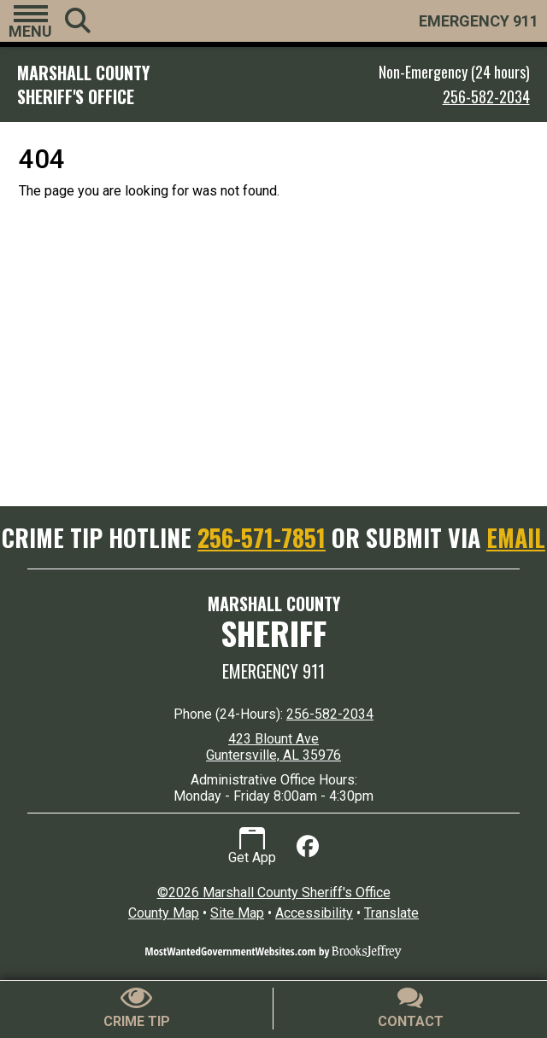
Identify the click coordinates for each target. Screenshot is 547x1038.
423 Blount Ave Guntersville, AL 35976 (273, 747)
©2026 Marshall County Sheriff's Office (274, 892)
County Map (163, 913)
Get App (252, 846)
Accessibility (314, 913)
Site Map (237, 913)
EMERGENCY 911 (478, 21)
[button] (30, 21)
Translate (391, 913)
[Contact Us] (410, 1008)
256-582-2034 (486, 96)
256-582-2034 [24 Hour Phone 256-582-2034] (329, 714)
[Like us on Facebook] (308, 847)
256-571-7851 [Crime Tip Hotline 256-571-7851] (261, 537)
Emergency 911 (273, 671)
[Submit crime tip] (137, 1008)
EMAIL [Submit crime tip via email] (515, 537)
